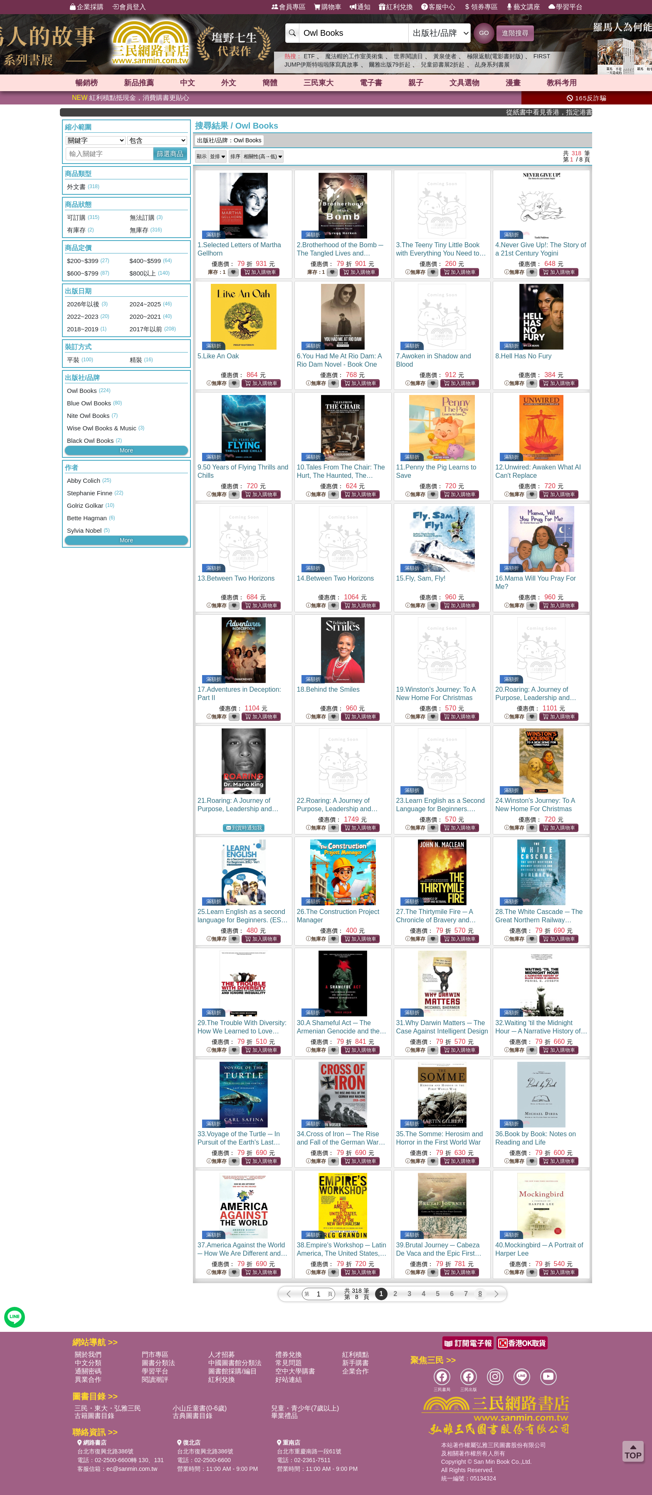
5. (218, 356)
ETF (309, 56)
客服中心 (438, 7)
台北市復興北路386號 (105, 1451)
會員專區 (289, 7)
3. (441, 253)
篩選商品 (170, 153)
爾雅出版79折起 (389, 64)
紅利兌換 (396, 7)
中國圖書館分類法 (235, 1362)
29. (242, 1031)
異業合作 (88, 1379)
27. (436, 920)
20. (535, 698)
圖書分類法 (158, 1362)
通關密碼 (88, 1371)
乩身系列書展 (492, 64)
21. (238, 809)
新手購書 (355, 1362)
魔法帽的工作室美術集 (354, 56)
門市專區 (155, 1354)
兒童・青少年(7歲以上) (305, 1408)
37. (242, 1253)
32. (541, 1031)
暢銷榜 (86, 83)
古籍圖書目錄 (94, 1415)
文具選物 (464, 83)
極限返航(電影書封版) (495, 56)
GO (484, 32)
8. (523, 356)
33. (239, 1142)
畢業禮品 (284, 1415)
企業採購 (86, 7)
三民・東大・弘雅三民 (107, 1408)
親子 (415, 83)
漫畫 (513, 83)
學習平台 (565, 7)
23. (440, 809)
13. (236, 578)
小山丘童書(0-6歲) (200, 1408)
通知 (360, 7)
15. (421, 578)
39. (439, 1253)
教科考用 (562, 83)
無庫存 (415, 272)
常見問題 (288, 1362)
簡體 (269, 83)
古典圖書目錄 (192, 1415)
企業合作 (355, 1371)
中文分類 (88, 1362)
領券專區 (481, 7)
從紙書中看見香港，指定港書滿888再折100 (563, 112)
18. (328, 689)
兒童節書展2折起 (443, 64)
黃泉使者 (445, 56)
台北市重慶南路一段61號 (309, 1451)
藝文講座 (523, 7)
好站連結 (288, 1379)
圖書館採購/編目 (232, 1371)
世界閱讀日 (408, 56)
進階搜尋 (515, 33)
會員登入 (129, 7)
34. (341, 1142)
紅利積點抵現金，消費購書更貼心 (130, 97)
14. (335, 578)
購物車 (327, 7)
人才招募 (221, 1354)
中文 (187, 83)
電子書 (371, 83)
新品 (139, 83)
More (126, 450)
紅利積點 (355, 1354)
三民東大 (318, 83)
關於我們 (88, 1354)
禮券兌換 (288, 1354)
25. (243, 920)
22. (337, 809)
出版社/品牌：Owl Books (229, 140)
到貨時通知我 (244, 828)
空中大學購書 (295, 1371)
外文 (228, 83)
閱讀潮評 (155, 1379)
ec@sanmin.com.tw (131, 1468)
